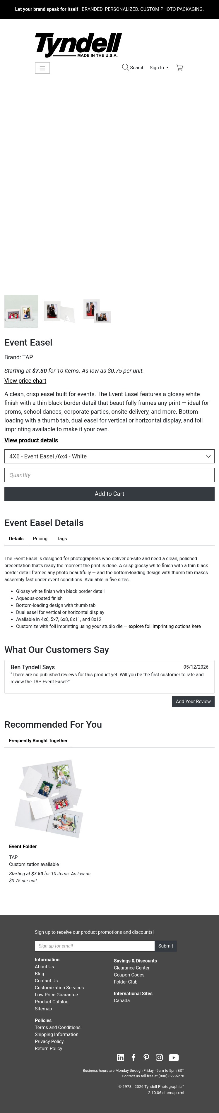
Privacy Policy (49, 1041)
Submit (165, 946)
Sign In (157, 67)
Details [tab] (16, 538)
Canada (122, 1000)
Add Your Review (193, 701)
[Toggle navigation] (42, 68)
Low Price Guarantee (56, 995)
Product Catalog (52, 1002)
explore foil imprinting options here (165, 626)
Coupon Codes (129, 975)
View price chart (25, 380)
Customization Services (59, 988)
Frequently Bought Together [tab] (38, 740)
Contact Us (46, 980)
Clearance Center (132, 968)
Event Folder (23, 846)
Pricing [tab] (40, 538)
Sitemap (43, 1009)
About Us (44, 966)
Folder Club (126, 982)
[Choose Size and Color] (109, 456)
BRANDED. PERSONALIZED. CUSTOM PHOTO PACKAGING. (109, 9)
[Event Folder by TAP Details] (50, 798)
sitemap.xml (173, 1092)
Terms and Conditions (58, 1027)
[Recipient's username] (95, 946)
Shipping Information (56, 1034)
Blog (39, 973)
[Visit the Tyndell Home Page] (78, 45)
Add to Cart (109, 493)
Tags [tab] (62, 538)
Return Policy (48, 1048)
